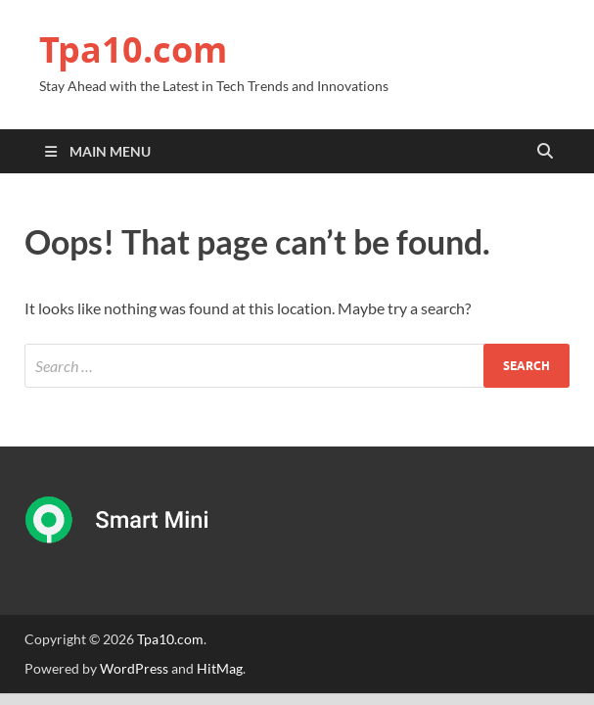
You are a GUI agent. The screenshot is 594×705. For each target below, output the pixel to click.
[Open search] (545, 151)
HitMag (220, 668)
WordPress (134, 668)
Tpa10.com (133, 49)
